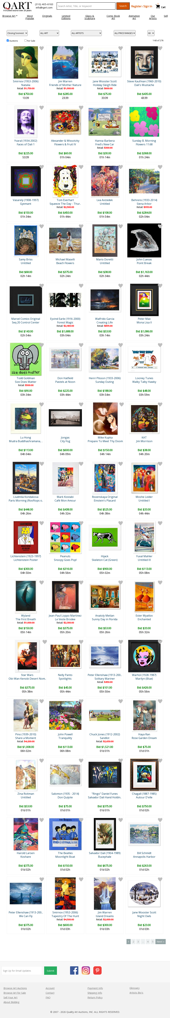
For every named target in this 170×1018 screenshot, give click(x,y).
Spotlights (65, 678)
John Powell (65, 734)
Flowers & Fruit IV (65, 144)
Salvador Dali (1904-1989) (105, 853)
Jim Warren (65, 81)
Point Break (144, 263)
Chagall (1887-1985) (144, 794)
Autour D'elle (144, 797)
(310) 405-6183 (44, 4)
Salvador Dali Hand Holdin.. (104, 797)
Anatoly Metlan (104, 615)
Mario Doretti (104, 259)
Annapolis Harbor (144, 857)
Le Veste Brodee (65, 619)
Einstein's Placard (105, 500)
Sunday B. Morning (144, 141)
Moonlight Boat (65, 857)
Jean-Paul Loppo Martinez (65, 615)
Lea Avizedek (105, 200)
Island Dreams (105, 916)
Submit (50, 970)
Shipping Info (94, 992)
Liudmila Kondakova (25, 497)
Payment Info (95, 988)
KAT (144, 437)
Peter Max (144, 319)
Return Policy (95, 997)
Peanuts (65, 556)
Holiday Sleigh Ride (105, 85)
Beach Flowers (65, 263)
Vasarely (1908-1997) (26, 200)
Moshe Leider (144, 497)
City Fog (65, 441)
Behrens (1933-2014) (144, 200)
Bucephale (104, 857)
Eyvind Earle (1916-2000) (65, 319)
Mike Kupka (105, 437)
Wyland (25, 615)
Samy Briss (26, 259)
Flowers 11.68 (144, 144)
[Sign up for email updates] (22, 970)
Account (50, 988)
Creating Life (105, 322)
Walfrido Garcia (104, 319)
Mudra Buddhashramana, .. (25, 441)
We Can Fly (26, 916)
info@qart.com (44, 7)
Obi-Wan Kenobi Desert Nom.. (27, 678)
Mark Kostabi (65, 497)
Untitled (105, 204)
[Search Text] (86, 6)
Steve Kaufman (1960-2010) (144, 81)
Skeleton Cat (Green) (105, 560)
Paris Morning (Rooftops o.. (26, 500)
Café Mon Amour (65, 500)
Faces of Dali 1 (26, 144)
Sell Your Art (10, 997)
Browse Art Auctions (15, 988)
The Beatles (65, 853)
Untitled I (144, 500)
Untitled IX (144, 560)
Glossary (134, 988)
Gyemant (25, 204)
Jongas (65, 437)
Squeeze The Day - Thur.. (65, 204)
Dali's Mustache (144, 85)
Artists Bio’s (136, 992)
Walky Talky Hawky (144, 382)
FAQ (48, 997)
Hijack (104, 556)
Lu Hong (25, 437)
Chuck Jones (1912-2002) (104, 734)
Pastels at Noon (65, 382)
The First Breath (25, 619)
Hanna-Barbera (105, 141)
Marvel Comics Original (25, 319)
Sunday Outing (104, 382)
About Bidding (11, 1002)
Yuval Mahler (144, 556)
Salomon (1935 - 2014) (65, 794)
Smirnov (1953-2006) (26, 81)
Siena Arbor (144, 204)
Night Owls (144, 916)
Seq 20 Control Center (25, 322)
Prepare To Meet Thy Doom (105, 441)
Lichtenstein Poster (26, 560)
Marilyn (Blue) (144, 678)
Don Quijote (65, 797)
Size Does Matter (25, 382)
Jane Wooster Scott (105, 81)
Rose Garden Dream (144, 738)
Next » (160, 941)
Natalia (25, 85)
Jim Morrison (144, 441)
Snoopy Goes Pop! (65, 560)
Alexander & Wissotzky (65, 141)
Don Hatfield (65, 378)
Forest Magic (65, 322)
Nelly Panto (65, 675)
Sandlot (104, 738)
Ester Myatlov (144, 615)
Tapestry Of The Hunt (65, 916)
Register (136, 6)
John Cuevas (144, 259)
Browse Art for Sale (14, 992)
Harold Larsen (26, 853)
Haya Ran (144, 734)
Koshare (25, 857)
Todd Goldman (26, 378)
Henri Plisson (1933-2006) (105, 378)
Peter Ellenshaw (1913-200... (105, 675)
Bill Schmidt (144, 853)
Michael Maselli (65, 259)
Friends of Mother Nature (65, 85)
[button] (9, 15)
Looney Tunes (144, 378)
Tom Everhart (65, 200)
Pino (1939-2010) (25, 734)
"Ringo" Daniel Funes (105, 794)
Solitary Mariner (105, 678)
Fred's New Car (104, 144)
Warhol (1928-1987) (144, 675)
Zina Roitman (25, 794)
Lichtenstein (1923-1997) (25, 556)
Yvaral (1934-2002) (25, 141)
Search (123, 5)
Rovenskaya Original (105, 497)
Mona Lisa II (144, 322)
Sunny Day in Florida (104, 619)
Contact (50, 992)
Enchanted (144, 619)
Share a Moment (25, 738)
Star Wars (27, 675)
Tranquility (65, 738)
